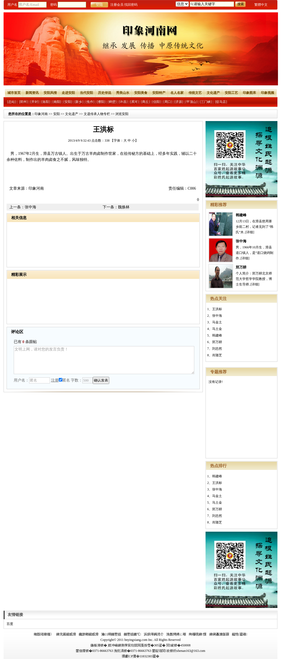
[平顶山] (192, 102)
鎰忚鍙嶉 (240, 634)
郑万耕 (241, 267)
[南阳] (56, 102)
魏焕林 (124, 207)
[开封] (34, 102)
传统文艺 (195, 93)
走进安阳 (68, 93)
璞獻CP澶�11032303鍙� (140, 656)
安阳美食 (140, 93)
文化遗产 (213, 93)
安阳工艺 (231, 93)
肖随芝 (217, 355)
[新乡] (78, 102)
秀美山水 (122, 93)
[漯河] (134, 102)
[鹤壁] (112, 102)
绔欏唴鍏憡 (197, 634)
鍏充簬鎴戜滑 (66, 634)
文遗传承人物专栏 (97, 114)
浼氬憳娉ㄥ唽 (176, 634)
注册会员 (116, 5)
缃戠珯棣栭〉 (44, 634)
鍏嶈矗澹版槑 (219, 634)
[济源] (178, 102)
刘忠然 (217, 348)
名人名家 (177, 93)
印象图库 (249, 93)
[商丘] (145, 102)
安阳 (56, 114)
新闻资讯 (32, 93)
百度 (10, 624)
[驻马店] (221, 102)
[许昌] (123, 102)
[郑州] (23, 102)
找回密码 (130, 5)
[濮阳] (101, 102)
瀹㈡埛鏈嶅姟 (111, 634)
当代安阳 (86, 93)
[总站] (11, 102)
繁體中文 (261, 5)
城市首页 (14, 93)
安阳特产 (158, 93)
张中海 (241, 241)
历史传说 (104, 93)
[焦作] (90, 102)
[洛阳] (45, 102)
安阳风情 (50, 93)
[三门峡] (206, 102)
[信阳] (156, 102)
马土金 (217, 329)
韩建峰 (241, 215)
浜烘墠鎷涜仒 (154, 634)
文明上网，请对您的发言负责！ (104, 360)
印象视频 (267, 93)
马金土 (217, 322)
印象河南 (41, 114)
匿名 (64, 380)
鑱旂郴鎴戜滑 (89, 634)
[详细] (249, 232)
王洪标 (217, 309)
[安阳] (67, 102)
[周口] (167, 102)
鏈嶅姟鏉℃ (132, 634)
